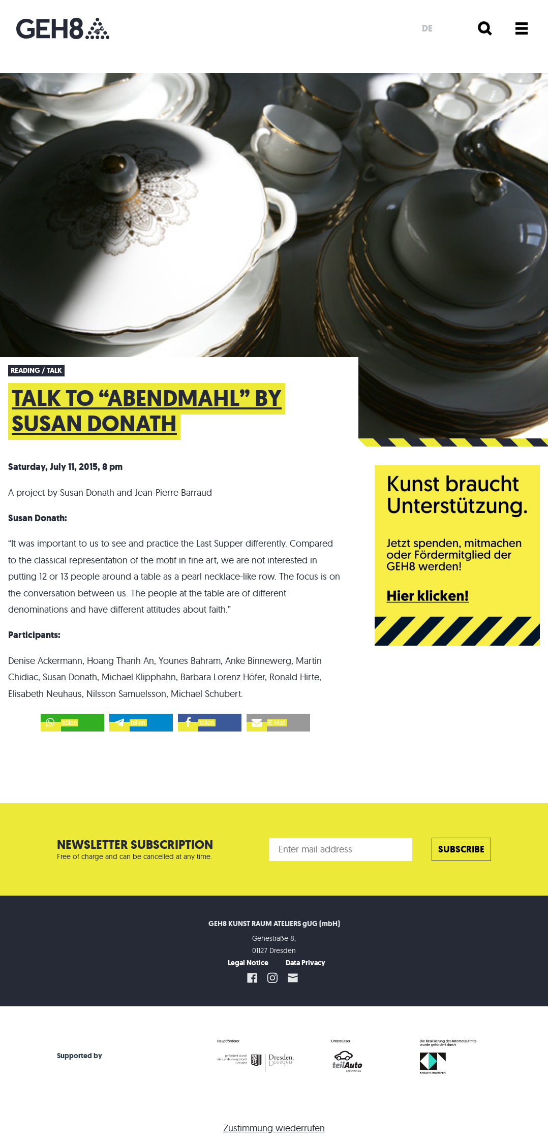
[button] (72, 723)
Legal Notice (248, 963)
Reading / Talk (36, 370)
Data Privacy (305, 963)
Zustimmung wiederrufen (274, 1128)
